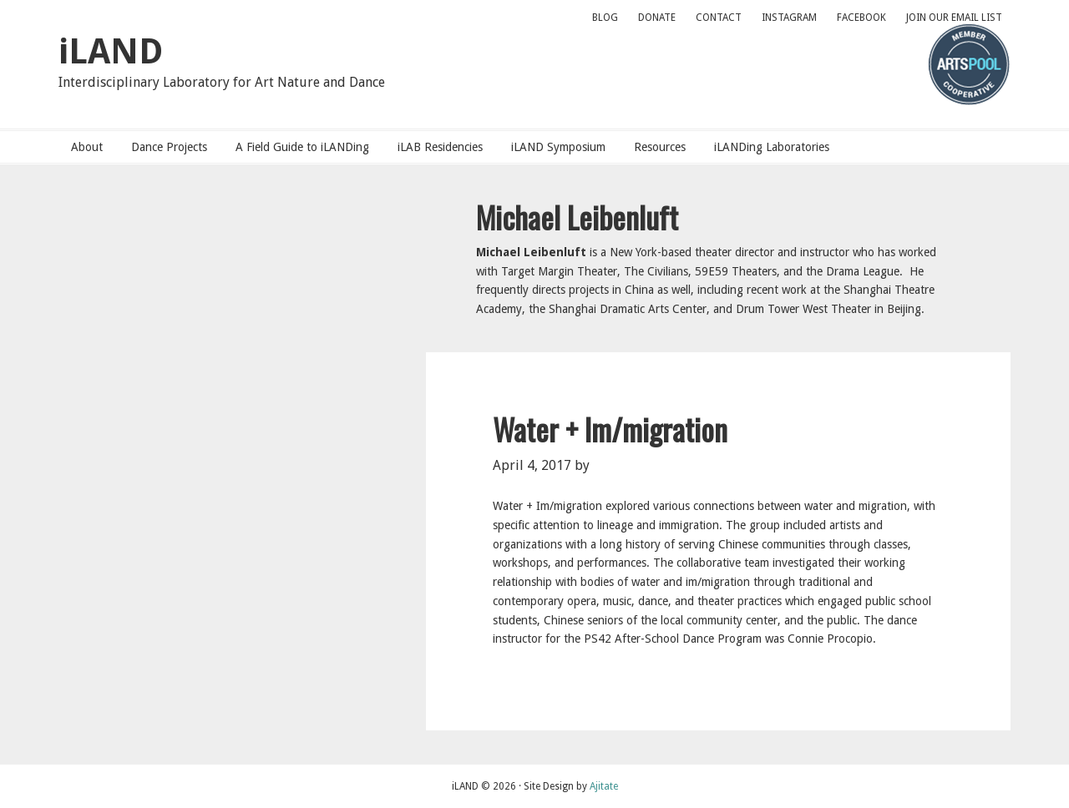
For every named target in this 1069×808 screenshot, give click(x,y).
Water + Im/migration (610, 429)
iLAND (110, 51)
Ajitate (604, 786)
